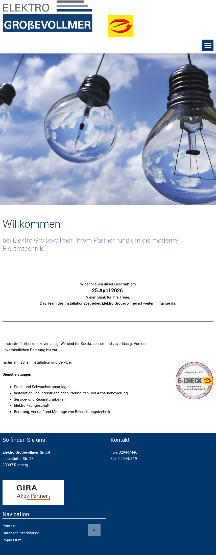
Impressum (12, 540)
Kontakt (9, 526)
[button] (207, 45)
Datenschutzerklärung (21, 533)
